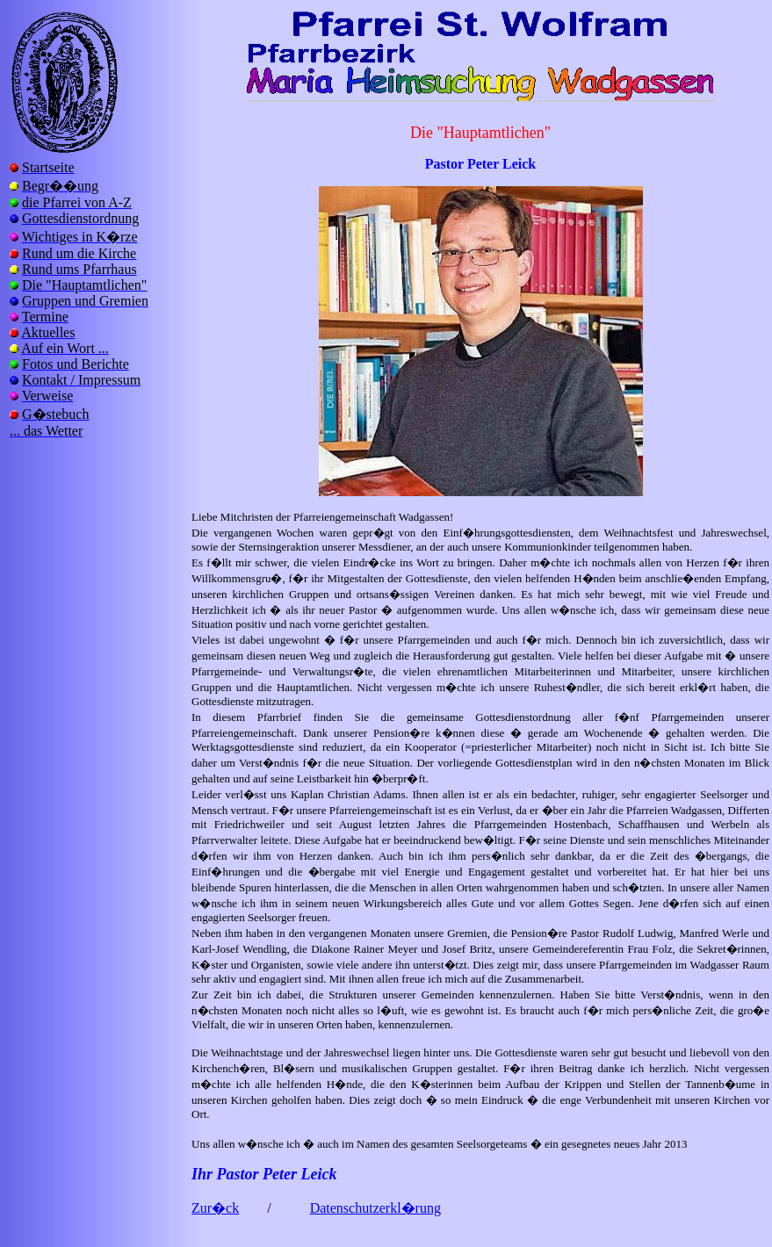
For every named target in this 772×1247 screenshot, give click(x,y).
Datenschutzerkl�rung (375, 1207)
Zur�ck (215, 1207)
